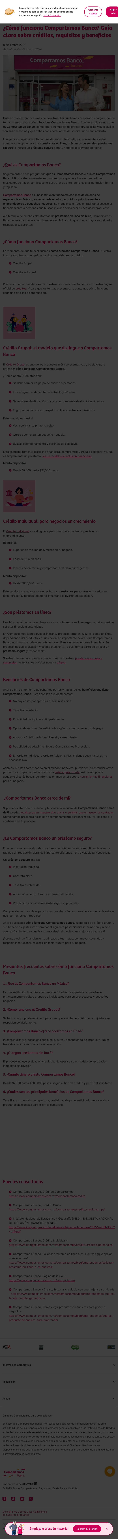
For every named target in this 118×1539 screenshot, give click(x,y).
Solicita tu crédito (87, 1528)
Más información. (52, 15)
